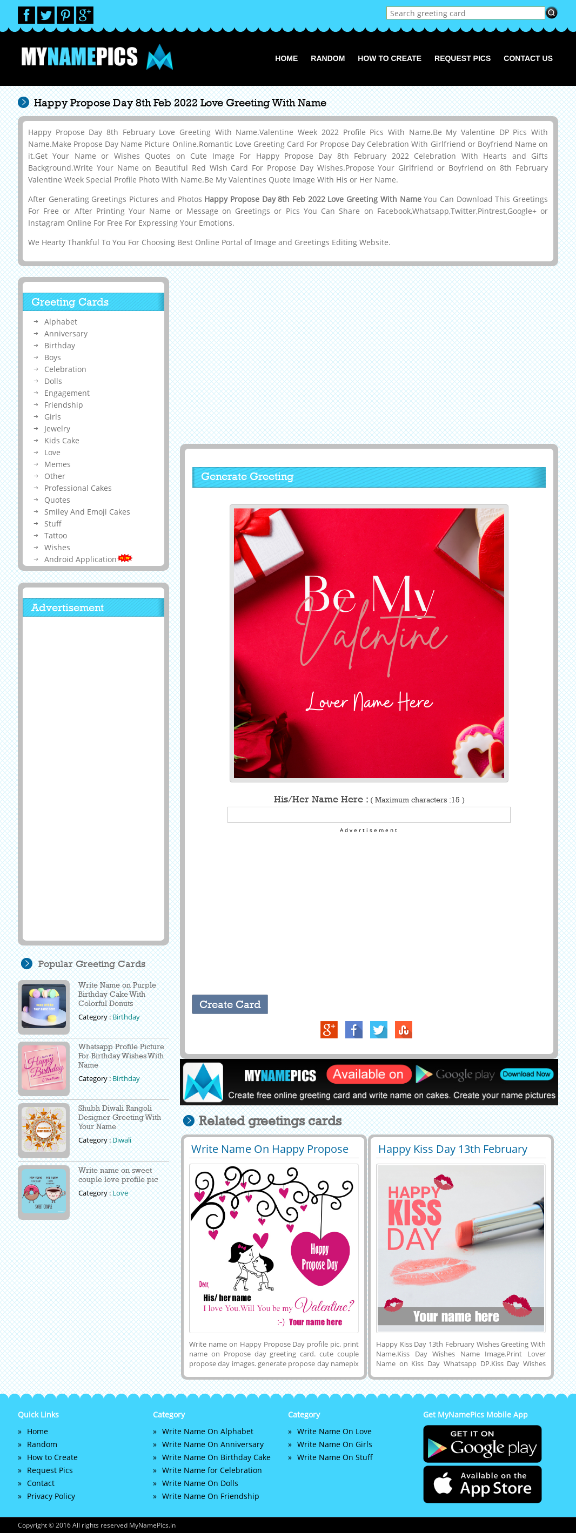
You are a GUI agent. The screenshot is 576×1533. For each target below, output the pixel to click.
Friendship (63, 405)
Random (328, 58)
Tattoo (55, 535)
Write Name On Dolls (200, 1483)
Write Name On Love (334, 1431)
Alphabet (60, 321)
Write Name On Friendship (210, 1496)
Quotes (57, 500)
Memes (57, 464)
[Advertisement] (367, 354)
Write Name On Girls (334, 1444)
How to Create (389, 58)
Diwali (121, 1140)
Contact (41, 1483)
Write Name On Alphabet (207, 1431)
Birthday (59, 345)
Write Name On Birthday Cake (216, 1457)
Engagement (67, 393)
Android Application (88, 559)
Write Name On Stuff (335, 1457)
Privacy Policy (51, 1496)
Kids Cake (61, 440)
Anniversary (66, 333)
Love (52, 452)
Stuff (53, 523)
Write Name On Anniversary (213, 1444)
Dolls (53, 381)
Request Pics (462, 58)
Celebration (65, 369)
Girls (52, 416)
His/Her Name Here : (369, 799)
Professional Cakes (78, 488)
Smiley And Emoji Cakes (87, 512)
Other (54, 476)
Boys (52, 357)
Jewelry (57, 428)
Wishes (57, 547)
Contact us (528, 58)
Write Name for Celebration (212, 1470)
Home (286, 58)
